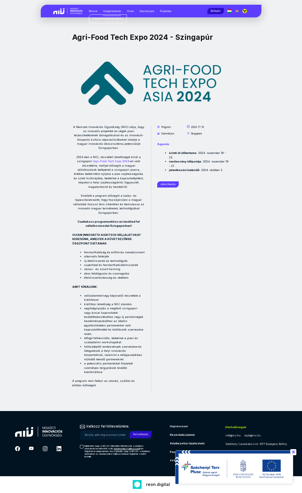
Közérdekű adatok (182, 434)
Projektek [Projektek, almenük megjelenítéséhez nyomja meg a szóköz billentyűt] (165, 11)
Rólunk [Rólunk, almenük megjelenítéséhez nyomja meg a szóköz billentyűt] (93, 11)
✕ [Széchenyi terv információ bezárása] (293, 452)
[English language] (238, 11)
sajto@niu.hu (252, 435)
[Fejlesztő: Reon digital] (151, 483)
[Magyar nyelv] (230, 11)
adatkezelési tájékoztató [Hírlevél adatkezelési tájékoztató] (126, 448)
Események (146, 11)
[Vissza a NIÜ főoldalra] (68, 10)
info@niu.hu (233, 435)
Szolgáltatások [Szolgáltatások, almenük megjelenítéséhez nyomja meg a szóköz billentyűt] (112, 11)
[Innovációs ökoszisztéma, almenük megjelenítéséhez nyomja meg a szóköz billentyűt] (108, 18)
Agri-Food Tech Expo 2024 (111, 161)
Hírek (130, 11)
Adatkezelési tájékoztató (187, 443)
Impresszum (179, 426)
